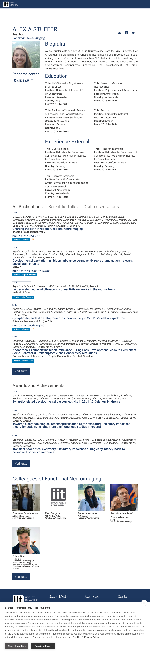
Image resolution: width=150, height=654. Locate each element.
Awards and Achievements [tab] (38, 385)
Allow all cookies (16, 646)
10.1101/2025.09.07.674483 (31, 271)
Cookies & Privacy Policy (86, 637)
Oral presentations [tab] (101, 206)
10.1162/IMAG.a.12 (26, 236)
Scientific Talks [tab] (63, 206)
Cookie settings (43, 646)
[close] (144, 603)
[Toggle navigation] (145, 4)
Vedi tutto (21, 371)
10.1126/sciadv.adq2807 (29, 325)
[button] (119, 32)
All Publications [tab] (27, 206)
